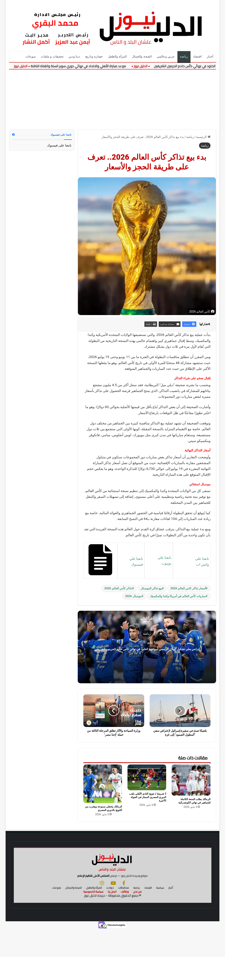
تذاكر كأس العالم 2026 (118, 588)
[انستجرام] (102, 910)
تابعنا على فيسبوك (59, 145)
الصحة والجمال (142, 56)
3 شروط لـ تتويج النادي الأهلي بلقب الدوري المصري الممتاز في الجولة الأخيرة (147, 797)
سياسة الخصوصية (93, 919)
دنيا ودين (74, 56)
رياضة (184, 56)
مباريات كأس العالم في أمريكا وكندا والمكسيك (178, 596)
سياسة (160, 915)
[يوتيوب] (113, 910)
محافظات (123, 915)
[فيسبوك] (124, 910)
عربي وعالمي (166, 56)
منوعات (31, 56)
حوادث (110, 915)
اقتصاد (197, 56)
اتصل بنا (112, 919)
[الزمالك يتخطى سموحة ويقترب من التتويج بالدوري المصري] (102, 783)
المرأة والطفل (117, 56)
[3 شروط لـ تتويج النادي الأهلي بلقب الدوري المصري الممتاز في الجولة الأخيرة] (146, 777)
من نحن (137, 919)
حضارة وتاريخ (94, 56)
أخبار (210, 56)
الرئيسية (203, 137)
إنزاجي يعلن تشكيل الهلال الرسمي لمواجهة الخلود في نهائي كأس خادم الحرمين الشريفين (147, 648)
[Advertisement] (112, 96)
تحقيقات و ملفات (52, 56)
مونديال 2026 (133, 596)
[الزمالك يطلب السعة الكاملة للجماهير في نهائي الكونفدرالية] (191, 780)
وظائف (125, 919)
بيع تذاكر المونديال (151, 588)
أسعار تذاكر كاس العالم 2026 (188, 588)
